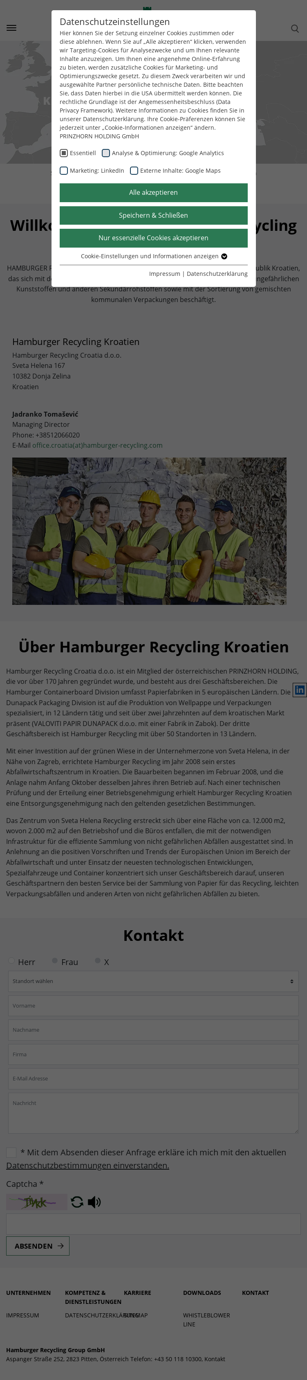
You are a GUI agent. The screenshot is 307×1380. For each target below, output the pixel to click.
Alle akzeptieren (153, 192)
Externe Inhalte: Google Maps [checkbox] (180, 170)
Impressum (164, 273)
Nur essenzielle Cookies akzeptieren (153, 237)
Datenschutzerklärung (217, 273)
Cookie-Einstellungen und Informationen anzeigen (153, 256)
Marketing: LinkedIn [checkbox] (97, 170)
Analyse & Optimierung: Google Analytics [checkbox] (168, 153)
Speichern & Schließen (153, 215)
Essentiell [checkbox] (83, 153)
